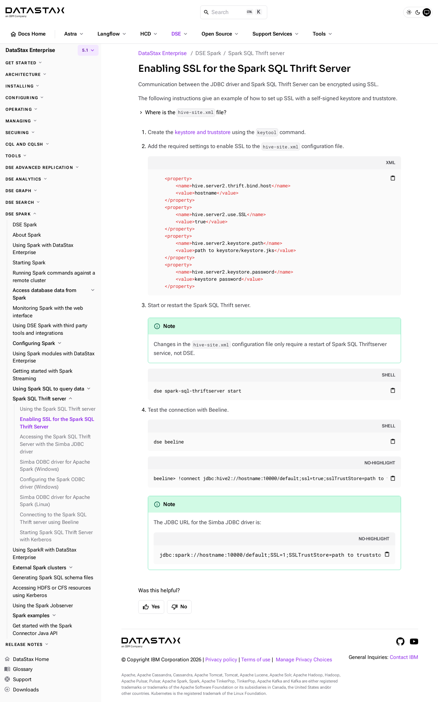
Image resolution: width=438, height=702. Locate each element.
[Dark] (418, 12)
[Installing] (51, 86)
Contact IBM (404, 657)
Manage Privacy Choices (304, 660)
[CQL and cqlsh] (51, 144)
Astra (74, 34)
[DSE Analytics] (51, 179)
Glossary (18, 669)
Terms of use (255, 660)
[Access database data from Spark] (54, 294)
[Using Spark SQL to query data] (54, 389)
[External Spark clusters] (54, 568)
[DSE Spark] (51, 214)
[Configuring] (51, 98)
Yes (151, 607)
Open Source (221, 34)
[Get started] (51, 63)
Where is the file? (186, 112)
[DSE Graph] (51, 191)
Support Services (276, 34)
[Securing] (51, 132)
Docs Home (28, 34)
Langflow (112, 34)
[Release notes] (51, 644)
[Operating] (51, 109)
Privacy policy (221, 660)
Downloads (21, 690)
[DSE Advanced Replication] (51, 167)
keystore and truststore (203, 132)
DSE (180, 34)
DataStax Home (26, 659)
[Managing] (51, 121)
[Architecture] (51, 74)
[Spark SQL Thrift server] (54, 399)
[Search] (234, 12)
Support (17, 680)
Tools (323, 34)
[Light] (409, 12)
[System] (427, 12)
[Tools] (51, 156)
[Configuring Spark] (54, 344)
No (179, 607)
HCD (149, 34)
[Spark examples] (54, 616)
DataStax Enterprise (162, 53)
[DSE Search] (51, 202)
